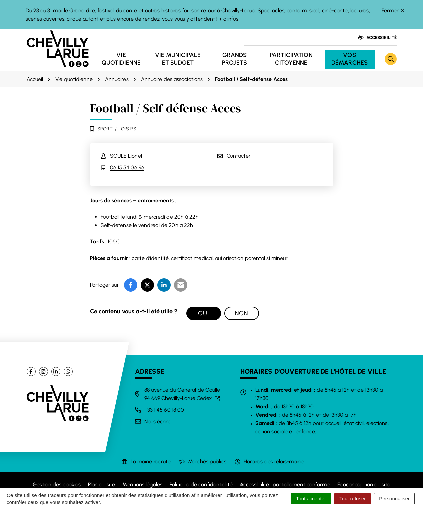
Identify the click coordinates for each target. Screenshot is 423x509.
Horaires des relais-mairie (274, 461)
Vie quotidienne (121, 58)
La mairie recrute (151, 461)
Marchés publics (207, 461)
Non (241, 313)
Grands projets (234, 58)
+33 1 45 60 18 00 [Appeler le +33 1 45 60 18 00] (164, 410)
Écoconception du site (363, 484)
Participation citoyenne (291, 58)
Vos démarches (349, 58)
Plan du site (101, 484)
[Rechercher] (391, 59)
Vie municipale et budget (177, 58)
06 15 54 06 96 (127, 167)
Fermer (393, 10)
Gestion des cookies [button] (57, 484)
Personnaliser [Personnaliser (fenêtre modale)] (394, 498)
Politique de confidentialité (201, 484)
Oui (203, 313)
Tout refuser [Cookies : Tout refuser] (352, 498)
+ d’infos (229, 19)
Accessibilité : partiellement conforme (285, 484)
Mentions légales (142, 484)
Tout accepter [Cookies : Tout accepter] (311, 498)
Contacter (239, 156)
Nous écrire (157, 421)
